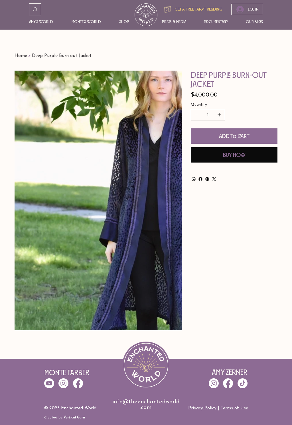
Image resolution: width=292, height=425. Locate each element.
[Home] (21, 56)
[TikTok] (243, 383)
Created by (64, 417)
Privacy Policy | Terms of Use (218, 408)
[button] (41, 22)
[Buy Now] (234, 155)
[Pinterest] (207, 179)
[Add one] (219, 114)
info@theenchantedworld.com (146, 404)
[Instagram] (214, 383)
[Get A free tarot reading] (192, 9)
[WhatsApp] (193, 179)
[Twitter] (214, 179)
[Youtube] (49, 383)
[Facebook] (200, 179)
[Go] (35, 9)
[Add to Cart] (234, 136)
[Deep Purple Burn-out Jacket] (62, 56)
